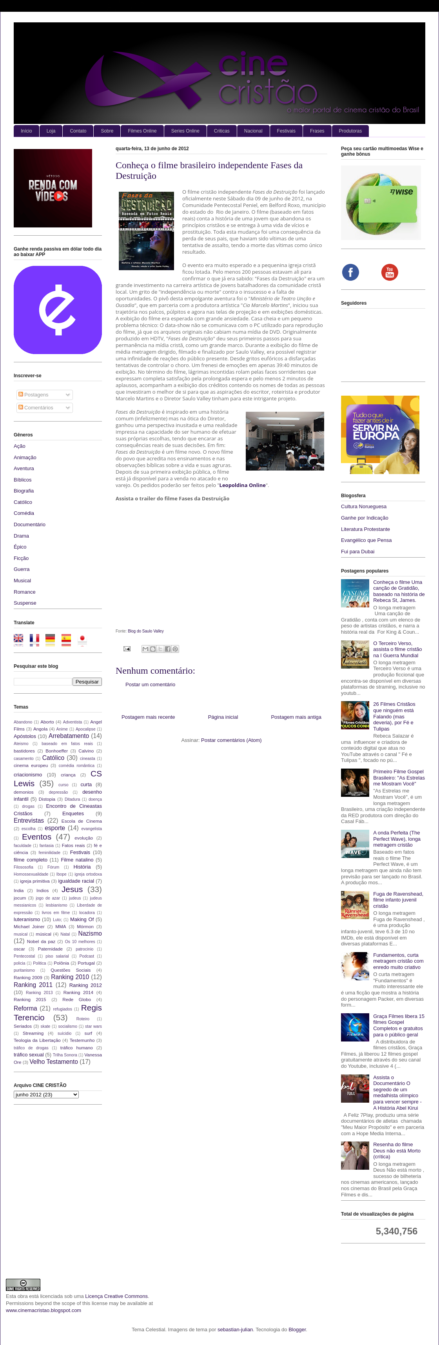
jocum (20, 897)
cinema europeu (31, 765)
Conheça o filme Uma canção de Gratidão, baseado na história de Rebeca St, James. (399, 591)
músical (43, 933)
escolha (29, 829)
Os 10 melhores (80, 942)
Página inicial (223, 717)
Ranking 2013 (39, 993)
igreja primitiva (35, 880)
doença (95, 799)
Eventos (36, 836)
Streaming (33, 1033)
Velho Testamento (53, 1061)
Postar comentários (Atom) (231, 740)
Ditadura (72, 799)
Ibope (61, 874)
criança (68, 774)
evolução (83, 837)
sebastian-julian (235, 1329)
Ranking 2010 (70, 977)
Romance (25, 592)
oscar (19, 948)
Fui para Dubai (357, 551)
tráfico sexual (29, 1055)
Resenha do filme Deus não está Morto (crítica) (397, 1150)
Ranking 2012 (85, 985)
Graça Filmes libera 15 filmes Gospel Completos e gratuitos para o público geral (398, 1025)
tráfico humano (76, 1047)
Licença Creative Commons (116, 1296)
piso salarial (57, 956)
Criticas (222, 131)
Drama (21, 536)
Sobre (107, 131)
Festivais (286, 131)
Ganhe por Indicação (364, 518)
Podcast (87, 956)
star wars (93, 1026)
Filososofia (23, 867)
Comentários (35, 408)
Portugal (86, 962)
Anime (62, 729)
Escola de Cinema (82, 820)
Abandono (23, 722)
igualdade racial (76, 881)
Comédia (24, 513)
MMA (60, 926)
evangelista (91, 829)
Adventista (72, 722)
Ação (19, 446)
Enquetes (73, 813)
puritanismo (24, 970)
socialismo (67, 1026)
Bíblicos (23, 480)
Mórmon (85, 926)
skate (46, 1026)
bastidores (24, 750)
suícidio (64, 1033)
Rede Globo (76, 999)
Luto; (57, 920)
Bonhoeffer (56, 750)
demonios (24, 791)
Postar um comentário (150, 684)
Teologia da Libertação (37, 1040)
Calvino (86, 750)
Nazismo (90, 933)
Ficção (21, 558)
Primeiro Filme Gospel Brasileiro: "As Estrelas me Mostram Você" (399, 778)
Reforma (25, 1008)
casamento (24, 758)
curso (63, 785)
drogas (28, 806)
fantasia (47, 845)
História (82, 867)
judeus (75, 898)
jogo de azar (48, 898)
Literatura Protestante (365, 529)
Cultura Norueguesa (363, 506)
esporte (55, 828)
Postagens (33, 395)
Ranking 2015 (30, 999)
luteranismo (27, 919)
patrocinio (84, 949)
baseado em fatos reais (67, 744)
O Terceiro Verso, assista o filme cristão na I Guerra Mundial (397, 649)
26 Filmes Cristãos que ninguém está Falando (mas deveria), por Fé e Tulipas (394, 716)
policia (19, 963)
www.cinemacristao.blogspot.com (43, 1310)
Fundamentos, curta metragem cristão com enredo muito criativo (398, 961)
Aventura (24, 468)
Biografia (24, 491)
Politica (39, 963)
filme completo (30, 860)
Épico (20, 547)
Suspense (25, 603)
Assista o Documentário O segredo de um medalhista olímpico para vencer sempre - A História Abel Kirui (397, 1092)
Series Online (185, 131)
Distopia (47, 799)
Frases (317, 131)
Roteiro (83, 1019)
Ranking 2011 (33, 984)
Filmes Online (142, 131)
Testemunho (82, 1040)
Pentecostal (24, 956)
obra (23, 1296)
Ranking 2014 (78, 992)
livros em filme (56, 913)
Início (26, 131)
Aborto (47, 721)
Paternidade (50, 948)
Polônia (61, 962)
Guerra (21, 569)
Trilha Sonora (65, 1055)
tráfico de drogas (31, 1048)
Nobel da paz (41, 941)
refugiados (63, 1009)
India (19, 890)
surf (88, 1033)
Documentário (29, 524)
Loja (51, 131)
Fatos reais (73, 845)
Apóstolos (25, 736)
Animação (25, 457)
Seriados (23, 1026)
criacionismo (28, 775)
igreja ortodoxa (88, 874)
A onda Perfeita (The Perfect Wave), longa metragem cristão (397, 839)
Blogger (297, 1329)
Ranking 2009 (28, 977)
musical (20, 934)
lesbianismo (56, 905)
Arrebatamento (69, 735)
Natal (65, 934)
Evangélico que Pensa (366, 540)
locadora (87, 913)
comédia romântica (76, 765)
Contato (78, 131)
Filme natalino (77, 860)
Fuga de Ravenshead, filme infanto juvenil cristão (398, 900)
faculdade (22, 845)
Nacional (253, 131)
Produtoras (350, 131)
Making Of (82, 919)
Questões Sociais (71, 969)
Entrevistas (29, 820)
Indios (42, 890)
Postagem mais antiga (296, 717)
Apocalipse (86, 729)
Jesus (72, 889)
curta (86, 784)
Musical (22, 580)
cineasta (87, 758)
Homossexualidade (31, 874)
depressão (58, 792)
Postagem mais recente (148, 717)
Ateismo (21, 744)
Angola (40, 728)
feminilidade (49, 853)
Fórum (53, 867)
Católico (23, 502)
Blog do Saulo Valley (146, 631)
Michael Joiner (29, 926)
